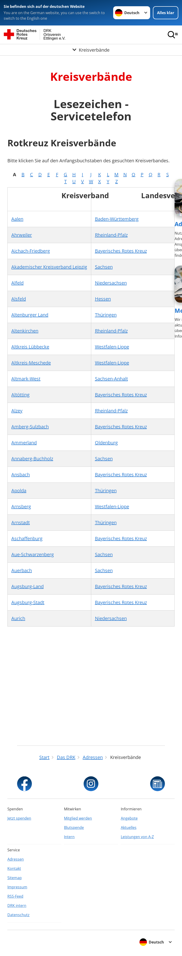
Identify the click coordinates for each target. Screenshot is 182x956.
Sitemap (14, 877)
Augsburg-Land (27, 586)
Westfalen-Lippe (112, 347)
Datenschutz (18, 914)
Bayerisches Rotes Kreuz (121, 251)
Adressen (15, 859)
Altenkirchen (24, 331)
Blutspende (74, 827)
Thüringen (106, 315)
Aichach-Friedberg (30, 251)
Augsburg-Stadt (27, 602)
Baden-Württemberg (117, 219)
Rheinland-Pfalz (111, 235)
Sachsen (104, 267)
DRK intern (16, 905)
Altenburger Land (29, 315)
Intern (69, 836)
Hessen (103, 299)
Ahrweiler (21, 235)
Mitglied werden (78, 818)
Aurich (18, 618)
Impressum (17, 887)
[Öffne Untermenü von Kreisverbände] (91, 50)
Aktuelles (128, 827)
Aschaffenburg (26, 538)
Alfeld (17, 283)
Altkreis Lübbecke (30, 347)
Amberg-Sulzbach (30, 426)
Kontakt (14, 868)
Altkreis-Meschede (31, 363)
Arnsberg (21, 506)
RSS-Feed (15, 896)
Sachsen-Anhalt (111, 379)
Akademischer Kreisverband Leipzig (49, 267)
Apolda (18, 490)
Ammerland (24, 442)
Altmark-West (25, 379)
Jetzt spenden (19, 818)
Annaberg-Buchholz (32, 458)
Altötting (20, 395)
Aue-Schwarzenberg (32, 554)
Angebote (129, 818)
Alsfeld (18, 299)
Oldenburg (106, 442)
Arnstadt (20, 522)
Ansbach (20, 474)
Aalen (17, 219)
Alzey (16, 410)
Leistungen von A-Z (137, 836)
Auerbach (21, 570)
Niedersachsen (111, 283)
